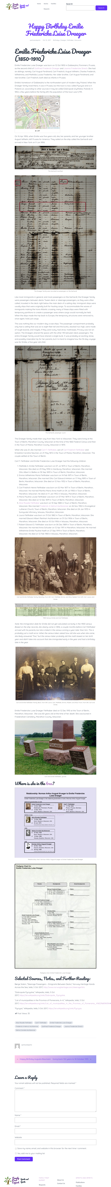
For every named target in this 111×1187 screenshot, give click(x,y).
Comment (20, 1088)
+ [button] (57, 121)
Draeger (63, 40)
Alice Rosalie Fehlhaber (29, 503)
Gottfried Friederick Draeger (46, 68)
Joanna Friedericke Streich (76, 68)
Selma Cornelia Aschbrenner (25, 1030)
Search (69, 4)
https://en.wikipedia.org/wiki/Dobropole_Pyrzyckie (42, 995)
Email (18, 1126)
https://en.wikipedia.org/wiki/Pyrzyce (64, 1008)
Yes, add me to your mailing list (30, 1153)
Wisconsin (77, 40)
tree (49, 783)
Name (18, 1115)
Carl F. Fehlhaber (49, 450)
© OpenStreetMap (56, 127)
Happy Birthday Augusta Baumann (35, 1059)
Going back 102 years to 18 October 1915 (70, 1059)
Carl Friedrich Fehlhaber (74, 450)
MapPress (50, 127)
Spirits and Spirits (24, 6)
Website (18, 1137)
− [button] (57, 124)
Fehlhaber (70, 40)
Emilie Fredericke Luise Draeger (61, 1023)
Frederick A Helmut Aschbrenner (54, 506)
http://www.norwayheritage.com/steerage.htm (64, 987)
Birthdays (56, 40)
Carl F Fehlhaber (41, 1023)
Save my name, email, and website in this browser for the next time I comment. (51, 1148)
